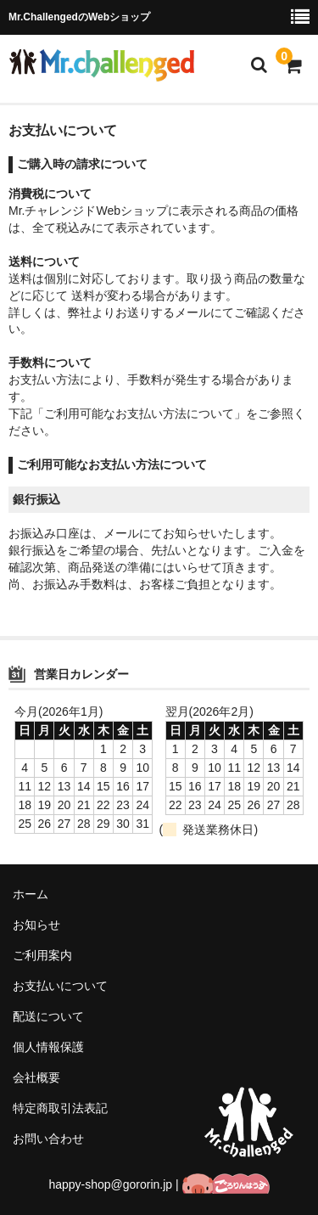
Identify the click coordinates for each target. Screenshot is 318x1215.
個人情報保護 (48, 1047)
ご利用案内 (42, 955)
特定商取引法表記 (60, 1108)
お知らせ (36, 924)
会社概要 (36, 1077)
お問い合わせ (48, 1138)
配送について (48, 1016)
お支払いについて (60, 986)
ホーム (30, 894)
